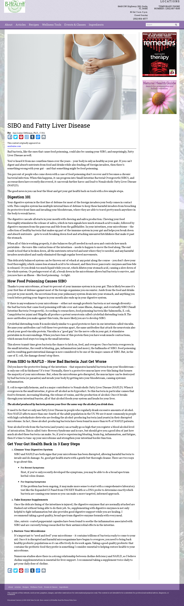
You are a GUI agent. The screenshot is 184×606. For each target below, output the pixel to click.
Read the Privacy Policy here (67, 600)
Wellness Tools (51, 24)
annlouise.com (14, 146)
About (8, 24)
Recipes (34, 24)
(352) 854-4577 (140, 18)
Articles (21, 24)
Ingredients (96, 24)
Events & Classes (75, 24)
